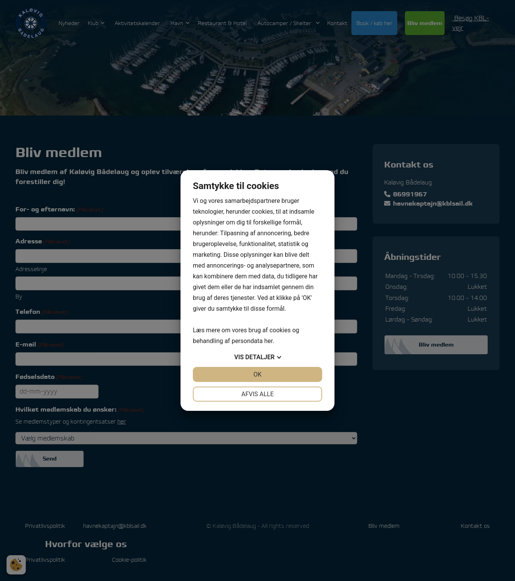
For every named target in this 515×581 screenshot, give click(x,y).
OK (257, 374)
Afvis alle (257, 394)
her (268, 341)
